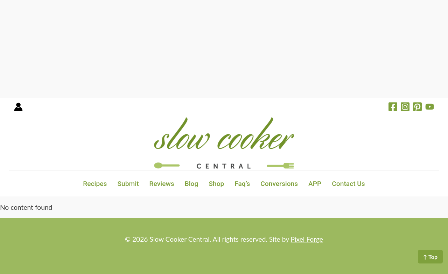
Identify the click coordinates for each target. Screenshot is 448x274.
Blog (191, 184)
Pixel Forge (307, 239)
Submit (128, 184)
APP (314, 184)
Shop (216, 184)
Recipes (95, 184)
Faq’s (242, 184)
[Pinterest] (417, 108)
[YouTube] (429, 108)
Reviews (161, 184)
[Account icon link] (18, 109)
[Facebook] (392, 108)
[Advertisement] (210, 49)
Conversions (279, 184)
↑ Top (430, 256)
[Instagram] (405, 108)
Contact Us (348, 184)
